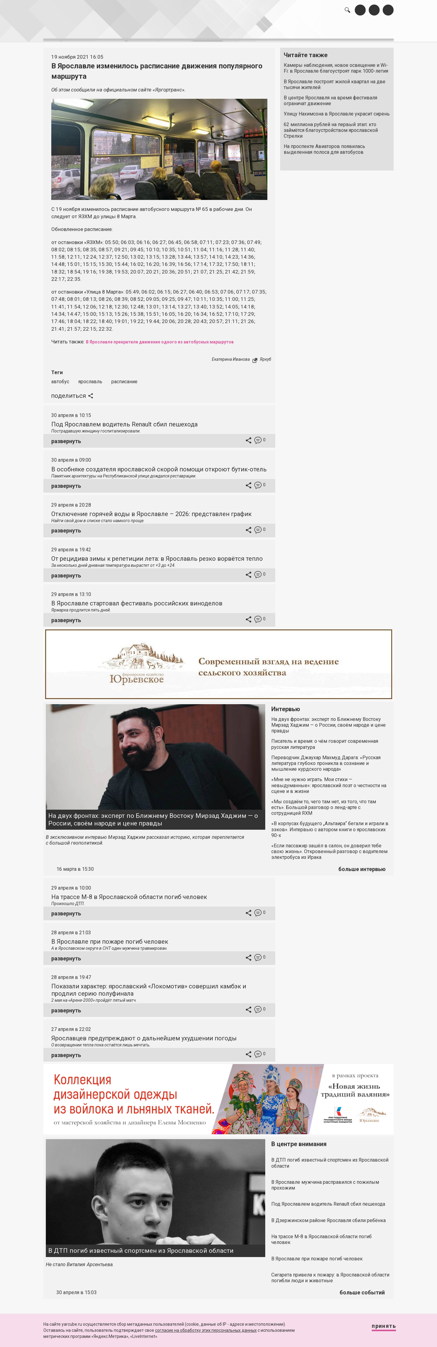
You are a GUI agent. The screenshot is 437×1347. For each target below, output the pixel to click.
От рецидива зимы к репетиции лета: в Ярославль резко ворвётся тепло (157, 555)
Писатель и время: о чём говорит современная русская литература (324, 741)
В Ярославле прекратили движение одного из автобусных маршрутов (175, 339)
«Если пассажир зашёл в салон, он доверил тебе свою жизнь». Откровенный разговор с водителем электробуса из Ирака (329, 848)
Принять (378, 1329)
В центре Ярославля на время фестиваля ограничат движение (330, 97)
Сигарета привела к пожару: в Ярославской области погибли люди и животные (330, 1274)
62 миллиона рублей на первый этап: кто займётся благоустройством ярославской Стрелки (331, 127)
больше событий (362, 1289)
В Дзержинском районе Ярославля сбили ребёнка (328, 1217)
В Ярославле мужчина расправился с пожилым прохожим (325, 1181)
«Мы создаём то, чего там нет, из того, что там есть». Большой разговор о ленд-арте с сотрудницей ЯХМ (323, 804)
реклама (367, 31)
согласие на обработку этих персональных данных (206, 1330)
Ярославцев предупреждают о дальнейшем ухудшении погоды (144, 1035)
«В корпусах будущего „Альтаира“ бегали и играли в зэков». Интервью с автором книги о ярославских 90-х (329, 826)
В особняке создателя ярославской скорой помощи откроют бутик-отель (159, 466)
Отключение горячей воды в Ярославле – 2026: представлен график (151, 510)
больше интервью (362, 866)
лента (129, 31)
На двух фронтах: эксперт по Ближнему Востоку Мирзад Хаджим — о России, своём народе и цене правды (153, 816)
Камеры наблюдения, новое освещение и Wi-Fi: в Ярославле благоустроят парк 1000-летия (336, 65)
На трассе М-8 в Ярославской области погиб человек (129, 893)
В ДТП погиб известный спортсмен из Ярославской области (141, 1247)
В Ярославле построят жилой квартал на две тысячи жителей (334, 81)
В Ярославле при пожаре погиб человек (109, 938)
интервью (203, 31)
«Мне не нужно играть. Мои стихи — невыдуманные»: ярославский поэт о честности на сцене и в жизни (328, 782)
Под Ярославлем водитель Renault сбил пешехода (124, 421)
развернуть (66, 438)
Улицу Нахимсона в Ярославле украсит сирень (337, 111)
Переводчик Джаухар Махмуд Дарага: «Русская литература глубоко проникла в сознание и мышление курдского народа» (326, 760)
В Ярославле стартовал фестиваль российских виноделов (136, 600)
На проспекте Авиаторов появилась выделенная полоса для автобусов (324, 146)
